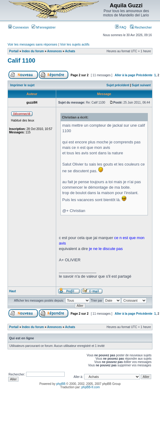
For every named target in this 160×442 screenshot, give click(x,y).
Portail (14, 51)
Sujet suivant (141, 85)
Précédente (144, 75)
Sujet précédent (118, 85)
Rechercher (141, 27)
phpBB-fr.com (90, 387)
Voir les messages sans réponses (32, 44)
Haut (12, 291)
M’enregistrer (44, 27)
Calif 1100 (21, 60)
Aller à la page (125, 75)
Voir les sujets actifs (75, 44)
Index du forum (33, 51)
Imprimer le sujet (22, 85)
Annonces (54, 51)
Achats (70, 51)
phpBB (60, 383)
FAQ (120, 27)
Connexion (18, 27)
